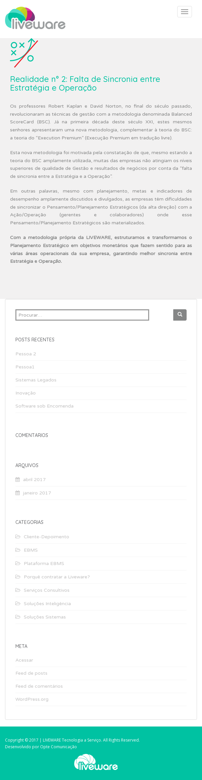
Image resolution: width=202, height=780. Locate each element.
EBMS (31, 550)
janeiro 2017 (37, 493)
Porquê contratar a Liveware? (57, 577)
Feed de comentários (39, 686)
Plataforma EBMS (44, 563)
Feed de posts (31, 673)
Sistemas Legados (36, 380)
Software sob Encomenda (44, 406)
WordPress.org (31, 699)
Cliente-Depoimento (46, 537)
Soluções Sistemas (45, 617)
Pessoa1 (25, 367)
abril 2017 (34, 479)
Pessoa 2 (25, 354)
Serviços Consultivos (47, 590)
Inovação (25, 393)
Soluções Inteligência (47, 603)
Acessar (24, 660)
